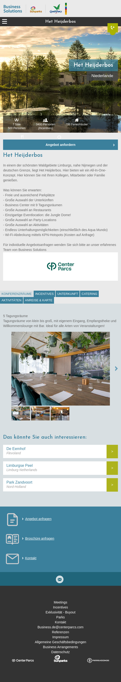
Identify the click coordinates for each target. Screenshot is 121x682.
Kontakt (30, 558)
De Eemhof (15, 449)
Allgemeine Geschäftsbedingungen (60, 642)
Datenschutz (60, 652)
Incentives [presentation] (44, 294)
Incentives (60, 607)
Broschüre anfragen (39, 538)
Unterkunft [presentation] (67, 294)
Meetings (60, 602)
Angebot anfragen (38, 519)
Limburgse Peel (19, 465)
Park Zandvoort (19, 482)
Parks (60, 617)
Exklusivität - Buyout (60, 612)
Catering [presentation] (89, 294)
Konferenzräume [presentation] (17, 294)
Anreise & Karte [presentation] (38, 300)
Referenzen (60, 632)
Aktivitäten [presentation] (12, 300)
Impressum (60, 637)
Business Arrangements (60, 647)
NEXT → (116, 368)
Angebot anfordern (61, 145)
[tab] (16, 294)
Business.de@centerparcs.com (61, 627)
